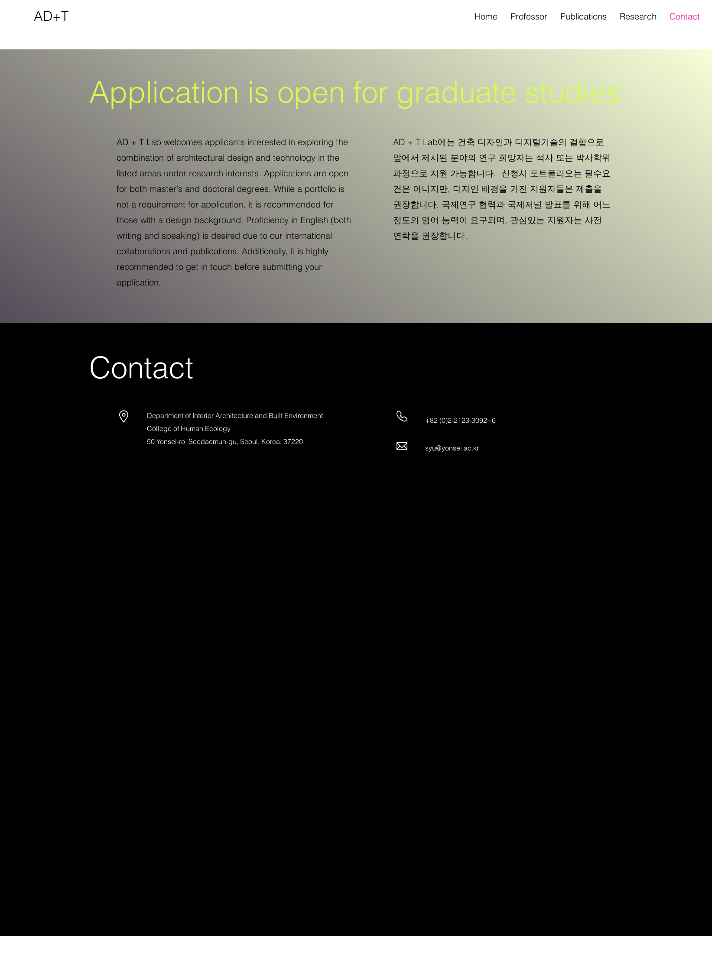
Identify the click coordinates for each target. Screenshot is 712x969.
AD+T (51, 16)
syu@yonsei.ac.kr (452, 448)
